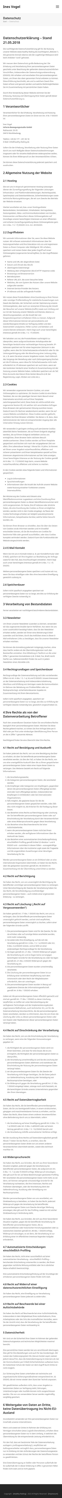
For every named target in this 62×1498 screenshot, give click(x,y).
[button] (57, 7)
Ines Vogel (11, 6)
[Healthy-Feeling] (19, 1494)
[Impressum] (53, 1494)
